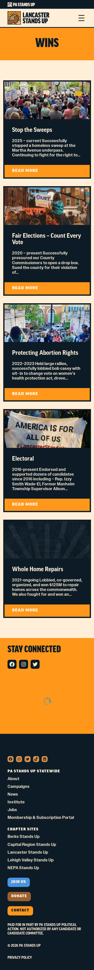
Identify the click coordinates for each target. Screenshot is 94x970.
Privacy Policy (20, 957)
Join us (18, 882)
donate (19, 896)
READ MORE (34, 172)
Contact (20, 910)
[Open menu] (81, 18)
